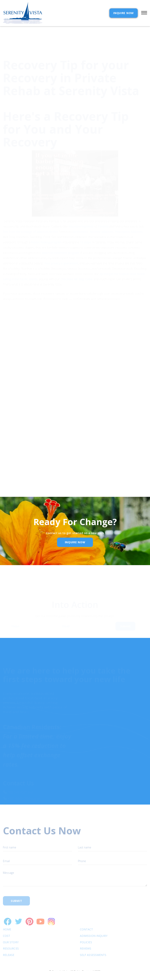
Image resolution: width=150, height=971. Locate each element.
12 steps (85, 227)
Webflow (103, 965)
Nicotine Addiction (101, 217)
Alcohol (54, 217)
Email (66, 629)
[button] (142, 13)
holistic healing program (46, 227)
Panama (103, 211)
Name (15, 629)
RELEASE (8, 944)
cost (6, 925)
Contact (86, 918)
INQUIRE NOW (123, 13)
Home (7, 918)
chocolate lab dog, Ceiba (76, 264)
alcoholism (80, 217)
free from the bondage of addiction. (26, 217)
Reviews (85, 937)
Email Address (17, 433)
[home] (23, 13)
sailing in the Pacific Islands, (20, 264)
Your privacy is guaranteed (61, 248)
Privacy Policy (45, 452)
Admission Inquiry (93, 925)
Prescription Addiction (129, 217)
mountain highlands (81, 211)
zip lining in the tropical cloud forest (122, 259)
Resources (11, 937)
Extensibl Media (71, 965)
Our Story (11, 931)
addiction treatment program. (60, 238)
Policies (86, 931)
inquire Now (75, 542)
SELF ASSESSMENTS (93, 944)
